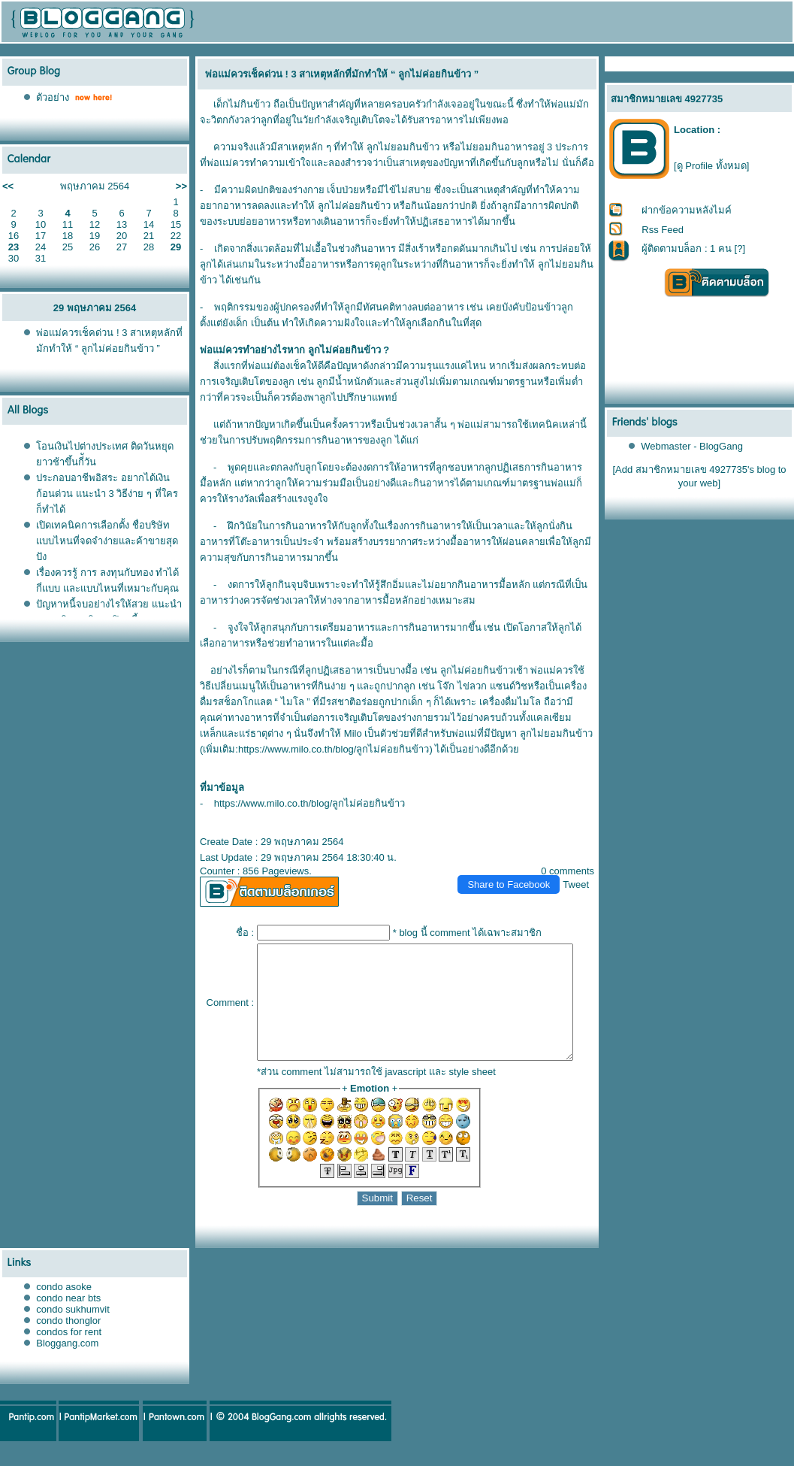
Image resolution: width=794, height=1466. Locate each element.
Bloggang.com (67, 1365)
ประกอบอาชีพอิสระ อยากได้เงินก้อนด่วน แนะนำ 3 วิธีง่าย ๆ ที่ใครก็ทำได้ (106, 493)
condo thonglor (68, 1343)
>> (181, 186)
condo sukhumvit (73, 1331)
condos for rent (68, 1354)
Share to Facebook (515, 884)
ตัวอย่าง (52, 97)
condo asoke (64, 1309)
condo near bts (68, 1320)
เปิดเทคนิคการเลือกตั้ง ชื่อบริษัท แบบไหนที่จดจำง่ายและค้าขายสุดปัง (107, 540)
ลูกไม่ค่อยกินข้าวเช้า (478, 670)
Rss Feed (663, 229)
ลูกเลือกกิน (389, 323)
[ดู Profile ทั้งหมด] (711, 165)
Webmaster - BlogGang (693, 446)
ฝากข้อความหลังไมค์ (687, 210)
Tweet (582, 884)
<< (8, 186)
